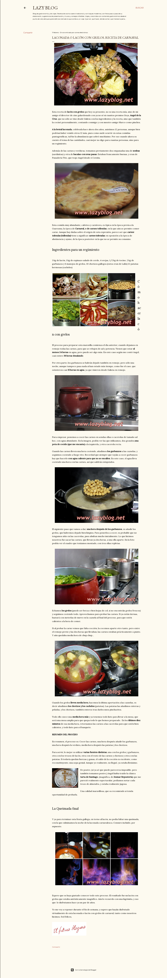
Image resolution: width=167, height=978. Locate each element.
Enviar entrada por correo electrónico (74, 32)
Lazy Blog (45, 8)
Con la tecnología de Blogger (83, 969)
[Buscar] (140, 8)
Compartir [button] (27, 32)
